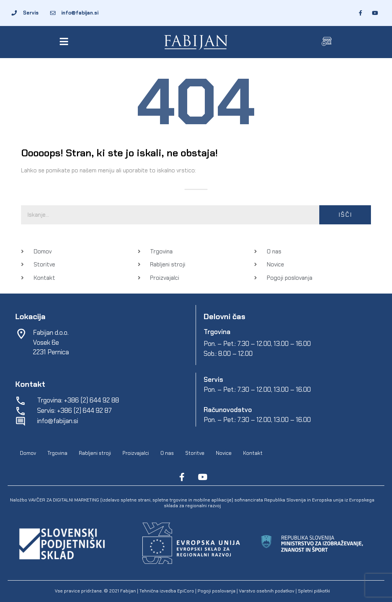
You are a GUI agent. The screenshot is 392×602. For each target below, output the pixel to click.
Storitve (194, 453)
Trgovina (57, 453)
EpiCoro (185, 591)
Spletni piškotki (314, 591)
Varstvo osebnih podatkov (266, 591)
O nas (167, 453)
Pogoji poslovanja (216, 591)
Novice (224, 453)
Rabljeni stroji (95, 453)
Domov (28, 453)
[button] (65, 41)
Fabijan (128, 591)
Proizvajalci (135, 453)
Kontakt (253, 453)
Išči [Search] (345, 215)
